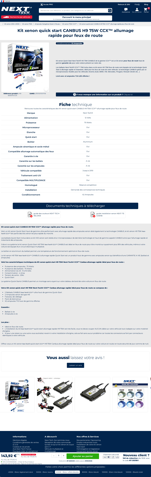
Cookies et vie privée (21, 447)
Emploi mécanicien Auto (87, 442)
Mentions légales (20, 440)
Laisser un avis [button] (75, 365)
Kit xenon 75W (27, 24)
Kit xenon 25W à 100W (12, 24)
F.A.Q (137, 4)
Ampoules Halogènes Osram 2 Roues (47, 24)
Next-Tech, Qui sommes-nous (57, 440)
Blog (146, 4)
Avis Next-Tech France (22, 449)
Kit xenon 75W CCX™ (69, 24)
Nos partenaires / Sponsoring (89, 440)
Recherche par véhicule (16, 17)
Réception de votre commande (58, 442)
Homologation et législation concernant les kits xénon (88, 450)
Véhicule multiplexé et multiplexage (54, 450)
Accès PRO (47, 4)
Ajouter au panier (83, 456)
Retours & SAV (124, 4)
